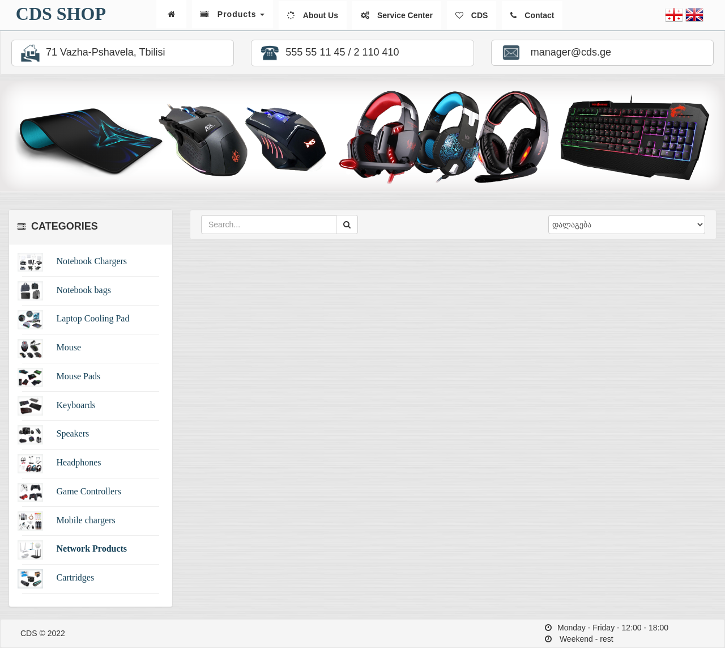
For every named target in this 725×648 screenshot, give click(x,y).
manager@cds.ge (554, 52)
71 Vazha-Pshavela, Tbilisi (91, 53)
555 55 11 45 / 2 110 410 (328, 53)
